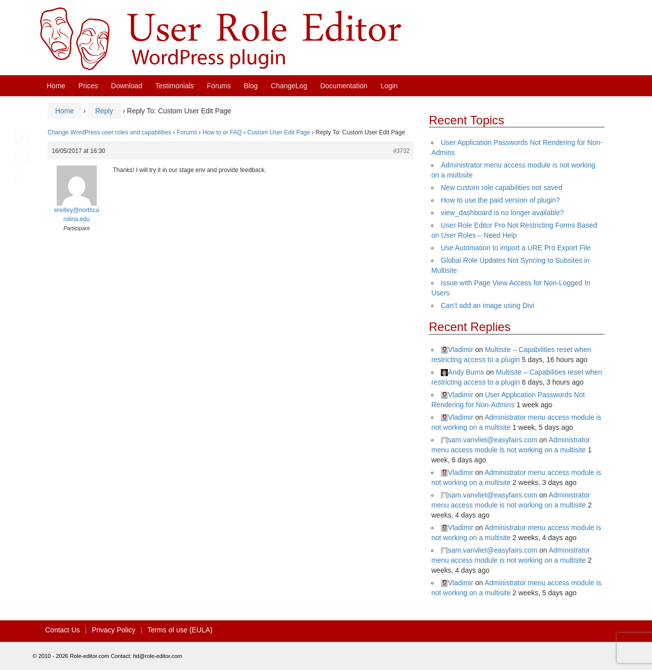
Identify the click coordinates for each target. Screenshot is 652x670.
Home (56, 86)
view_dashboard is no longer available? (502, 213)
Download (126, 86)
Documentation (343, 86)
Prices (88, 86)
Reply (104, 111)
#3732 (401, 150)
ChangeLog (289, 86)
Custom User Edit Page (278, 132)
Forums (219, 86)
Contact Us (62, 630)
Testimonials (174, 86)
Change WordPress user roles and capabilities (110, 132)
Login (389, 86)
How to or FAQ (222, 132)
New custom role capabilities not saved (501, 188)
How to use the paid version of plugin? (500, 200)
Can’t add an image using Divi (487, 305)
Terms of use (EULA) (180, 630)
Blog (251, 86)
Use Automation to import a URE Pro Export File (516, 248)
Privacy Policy (113, 630)
